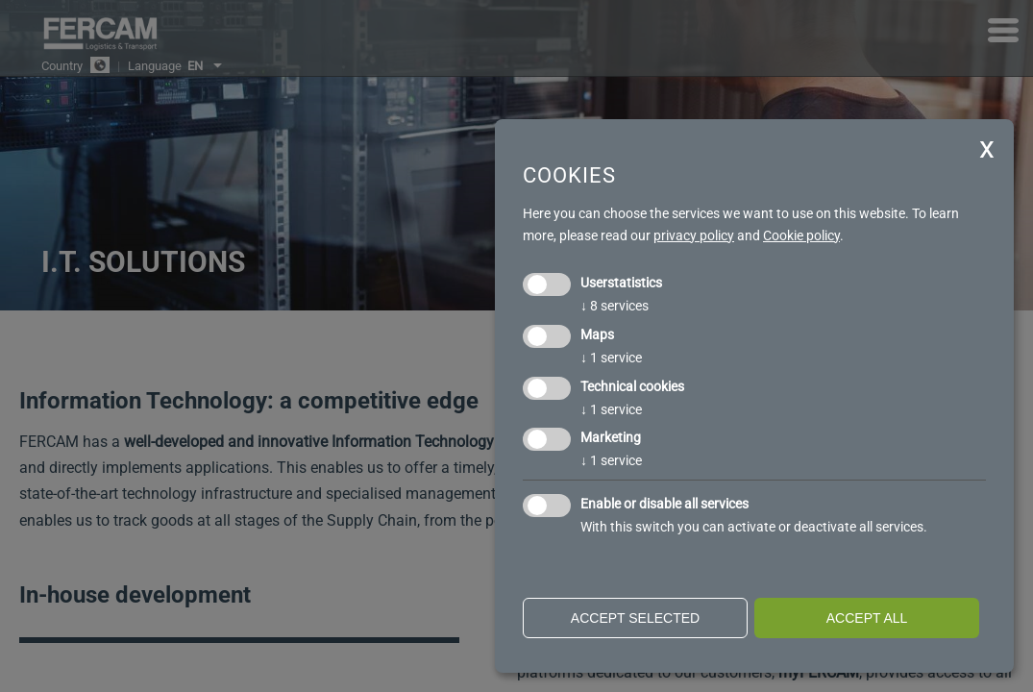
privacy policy (693, 235)
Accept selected (635, 618)
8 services (614, 305)
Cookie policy (801, 235)
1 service (611, 357)
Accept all (867, 618)
